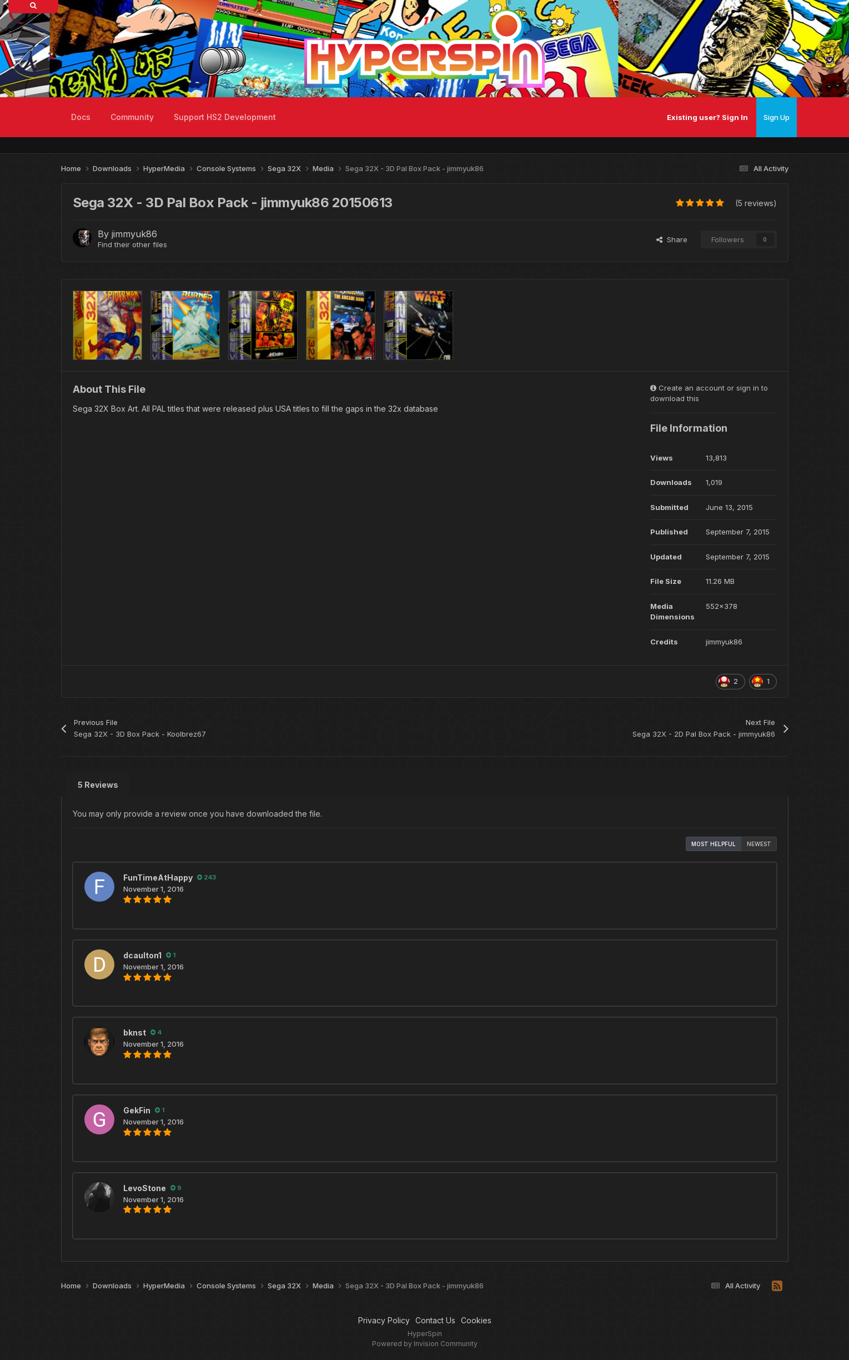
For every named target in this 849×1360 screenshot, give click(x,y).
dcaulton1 (142, 955)
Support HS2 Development (225, 117)
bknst (134, 1032)
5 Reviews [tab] (98, 784)
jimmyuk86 (134, 233)
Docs (81, 117)
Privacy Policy (384, 1320)
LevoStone (144, 1188)
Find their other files (132, 244)
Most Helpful (713, 844)
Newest (759, 844)
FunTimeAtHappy (158, 877)
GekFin (136, 1110)
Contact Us (435, 1320)
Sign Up (776, 117)
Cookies (476, 1320)
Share (671, 239)
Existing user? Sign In (707, 117)
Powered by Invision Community (425, 1343)
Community (132, 117)
